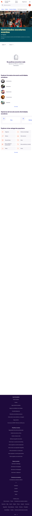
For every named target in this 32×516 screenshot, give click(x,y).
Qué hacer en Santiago (16, 463)
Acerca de (3, 504)
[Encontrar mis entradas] (8, 2)
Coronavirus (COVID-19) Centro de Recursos (16, 422)
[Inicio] (1, 2)
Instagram (16, 491)
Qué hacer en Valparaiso (16, 472)
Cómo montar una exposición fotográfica (16, 447)
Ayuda (10, 504)
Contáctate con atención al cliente (16, 479)
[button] (4, 44)
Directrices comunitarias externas (16, 414)
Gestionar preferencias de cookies (21, 509)
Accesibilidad (6, 509)
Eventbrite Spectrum (16, 411)
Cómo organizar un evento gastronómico (16, 453)
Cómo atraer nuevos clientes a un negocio (16, 417)
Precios (16, 402)
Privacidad (26, 507)
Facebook (16, 485)
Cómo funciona (16, 399)
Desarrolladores (11, 507)
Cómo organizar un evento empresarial (16, 444)
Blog (7, 504)
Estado (16, 507)
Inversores (27, 504)
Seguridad (5, 507)
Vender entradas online (16, 436)
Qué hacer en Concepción (16, 466)
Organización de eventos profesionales (16, 430)
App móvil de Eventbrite (16, 405)
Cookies (12, 509)
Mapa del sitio (16, 419)
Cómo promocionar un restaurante (16, 450)
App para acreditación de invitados (16, 408)
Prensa (18, 504)
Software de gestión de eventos (16, 438)
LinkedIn (16, 488)
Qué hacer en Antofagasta (16, 469)
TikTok (16, 494)
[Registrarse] (24, 2)
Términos (21, 507)
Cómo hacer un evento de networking (16, 441)
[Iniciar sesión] (17, 2)
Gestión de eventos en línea (16, 433)
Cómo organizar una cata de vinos (16, 456)
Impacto (22, 504)
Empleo (14, 504)
